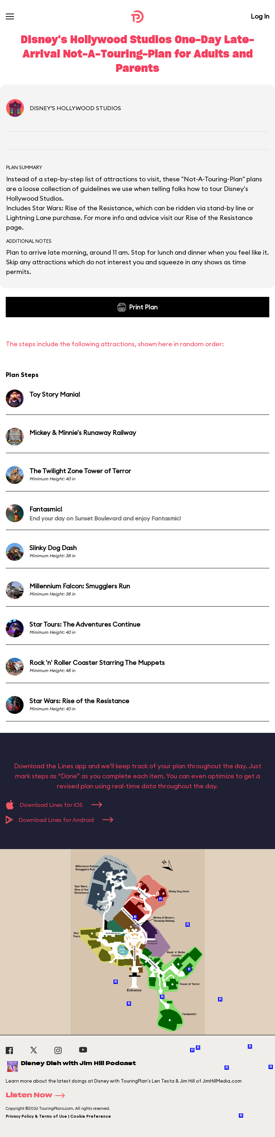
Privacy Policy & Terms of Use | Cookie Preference (58, 1116)
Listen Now (37, 1095)
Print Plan (137, 307)
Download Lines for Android (59, 820)
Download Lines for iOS (54, 805)
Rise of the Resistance (219, 218)
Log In (260, 16)
